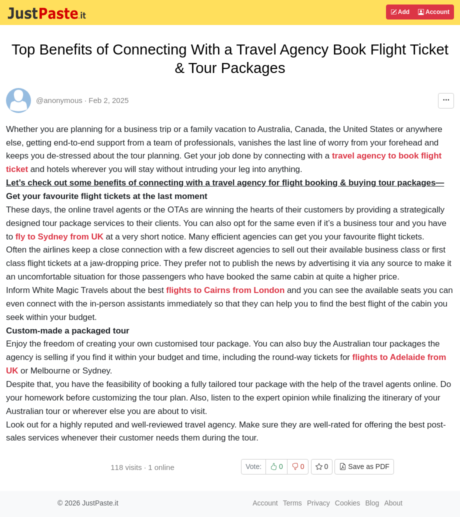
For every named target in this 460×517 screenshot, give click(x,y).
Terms (292, 503)
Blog (372, 503)
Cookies (347, 503)
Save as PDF (364, 466)
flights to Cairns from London (225, 290)
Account (434, 12)
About (393, 503)
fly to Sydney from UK (60, 237)
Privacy (318, 503)
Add (400, 12)
